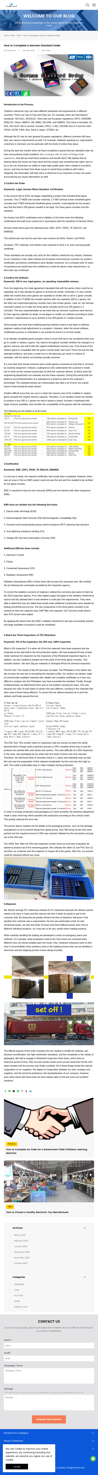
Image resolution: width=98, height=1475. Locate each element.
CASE (19, 35)
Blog (13, 35)
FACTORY (18, 1295)
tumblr (26, 1091)
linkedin (30, 1091)
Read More (49, 1128)
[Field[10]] (49, 1358)
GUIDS (17, 1301)
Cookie (18, 1449)
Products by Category (16, 1433)
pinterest (22, 1091)
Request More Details (49, 1419)
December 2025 (22, 1252)
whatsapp (18, 1091)
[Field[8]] (49, 1345)
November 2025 (22, 1257)
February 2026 (21, 1240)
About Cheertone (13, 1441)
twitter (13, 1091)
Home (6, 35)
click (49, 20)
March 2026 (20, 1235)
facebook (5, 1091)
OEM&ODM (19, 1284)
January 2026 (20, 1246)
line (9, 1091)
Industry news (20, 1306)
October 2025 (20, 1263)
